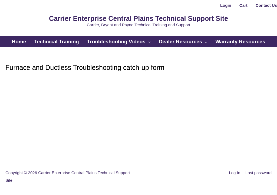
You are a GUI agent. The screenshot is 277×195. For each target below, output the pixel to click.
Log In (234, 172)
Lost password (258, 172)
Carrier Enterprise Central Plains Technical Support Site (138, 18)
